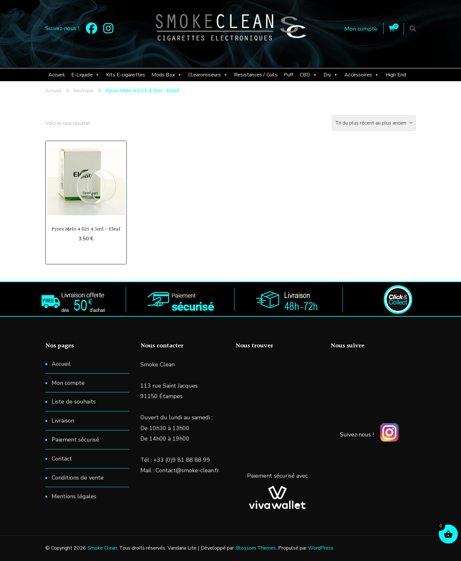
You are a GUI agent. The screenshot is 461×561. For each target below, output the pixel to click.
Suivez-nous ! (357, 434)
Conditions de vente (78, 477)
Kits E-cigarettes (125, 74)
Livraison (63, 420)
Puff (288, 74)
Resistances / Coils (256, 74)
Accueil (56, 74)
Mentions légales (74, 496)
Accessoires (361, 74)
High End (396, 74)
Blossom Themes (256, 548)
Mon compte (360, 29)
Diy (330, 74)
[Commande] (374, 123)
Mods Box (166, 74)
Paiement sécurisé (75, 439)
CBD (308, 74)
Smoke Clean (102, 548)
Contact (62, 458)
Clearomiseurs (208, 74)
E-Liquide (85, 74)
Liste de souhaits (74, 401)
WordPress (321, 548)
